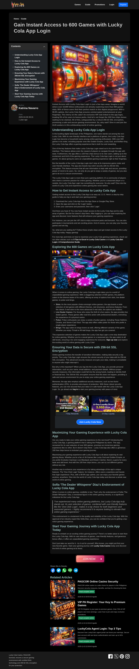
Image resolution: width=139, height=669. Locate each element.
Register (123, 5)
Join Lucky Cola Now (90, 422)
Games (78, 5)
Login (111, 5)
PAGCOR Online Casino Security (98, 581)
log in (75, 389)
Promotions (100, 5)
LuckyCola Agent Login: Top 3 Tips (99, 628)
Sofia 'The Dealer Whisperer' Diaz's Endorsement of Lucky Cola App (30, 87)
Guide (87, 5)
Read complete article (86, 591)
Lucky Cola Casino (102, 546)
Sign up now (111, 340)
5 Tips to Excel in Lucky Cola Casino (90, 240)
